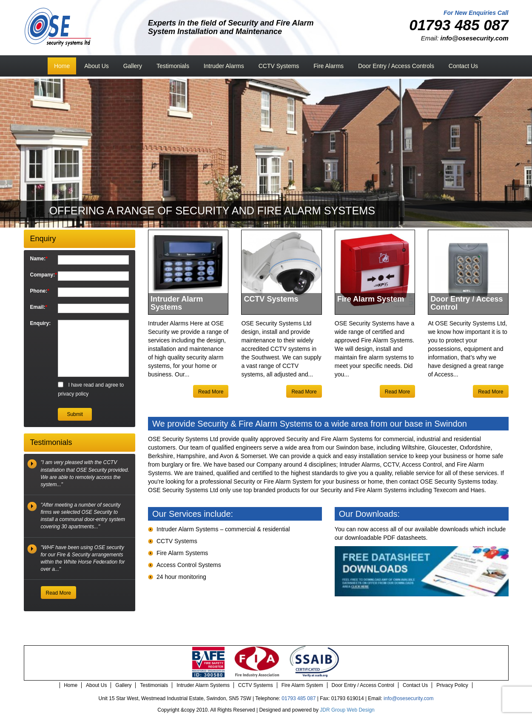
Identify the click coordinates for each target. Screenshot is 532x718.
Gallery (132, 66)
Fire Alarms (328, 66)
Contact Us (463, 66)
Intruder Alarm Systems (203, 685)
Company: (41, 275)
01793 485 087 (299, 698)
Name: (39, 259)
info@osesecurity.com (408, 698)
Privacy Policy (452, 685)
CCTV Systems (279, 66)
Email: (39, 307)
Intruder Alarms (224, 66)
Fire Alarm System (302, 685)
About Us (96, 66)
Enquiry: (40, 323)
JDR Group (332, 710)
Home (62, 66)
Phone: (39, 291)
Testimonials (172, 66)
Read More (210, 392)
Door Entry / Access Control (363, 685)
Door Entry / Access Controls (396, 66)
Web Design (361, 710)
